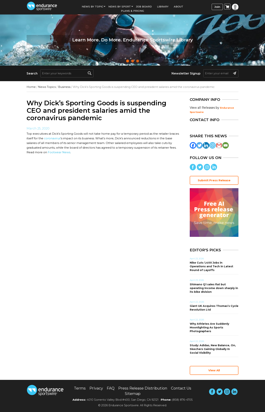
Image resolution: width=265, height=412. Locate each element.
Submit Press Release (214, 180)
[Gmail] (219, 145)
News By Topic (92, 6)
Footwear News (59, 152)
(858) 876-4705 (182, 399)
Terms (80, 388)
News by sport (119, 6)
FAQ (110, 388)
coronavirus (52, 138)
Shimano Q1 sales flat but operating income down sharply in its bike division (214, 288)
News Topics (47, 87)
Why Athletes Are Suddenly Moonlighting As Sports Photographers (209, 327)
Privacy (96, 388)
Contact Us (181, 388)
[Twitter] (199, 145)
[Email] (225, 145)
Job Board (144, 6)
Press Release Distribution (142, 388)
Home (31, 87)
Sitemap (132, 393)
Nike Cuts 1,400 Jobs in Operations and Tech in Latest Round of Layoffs (211, 266)
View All (214, 370)
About (178, 6)
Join (217, 7)
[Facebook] (193, 145)
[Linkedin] (206, 145)
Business (64, 87)
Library (163, 6)
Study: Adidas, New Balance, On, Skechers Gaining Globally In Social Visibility (213, 349)
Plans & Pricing (132, 10)
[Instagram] (212, 145)
